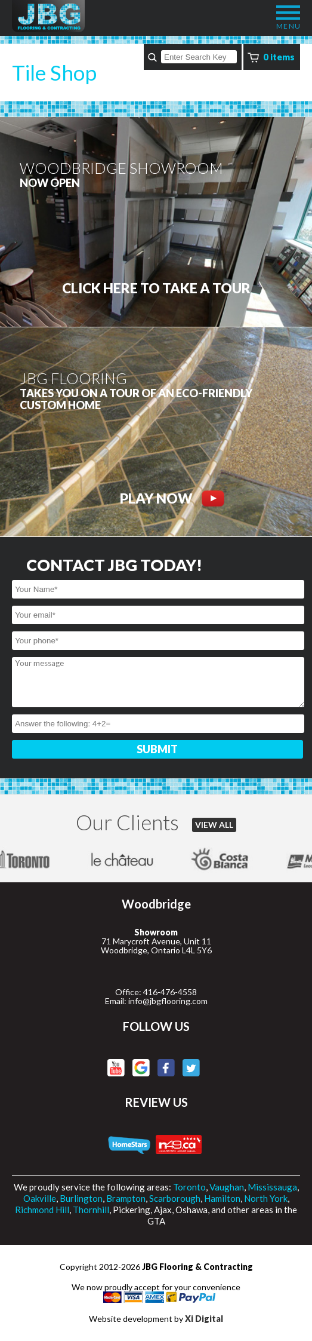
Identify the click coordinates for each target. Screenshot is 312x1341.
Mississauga (272, 1187)
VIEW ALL (214, 825)
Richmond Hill (42, 1209)
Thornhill (91, 1209)
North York (266, 1198)
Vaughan (226, 1187)
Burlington (81, 1198)
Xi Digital (204, 1319)
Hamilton (222, 1198)
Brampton (126, 1198)
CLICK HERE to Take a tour (156, 288)
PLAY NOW (172, 498)
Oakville (39, 1198)
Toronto (189, 1187)
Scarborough (174, 1198)
